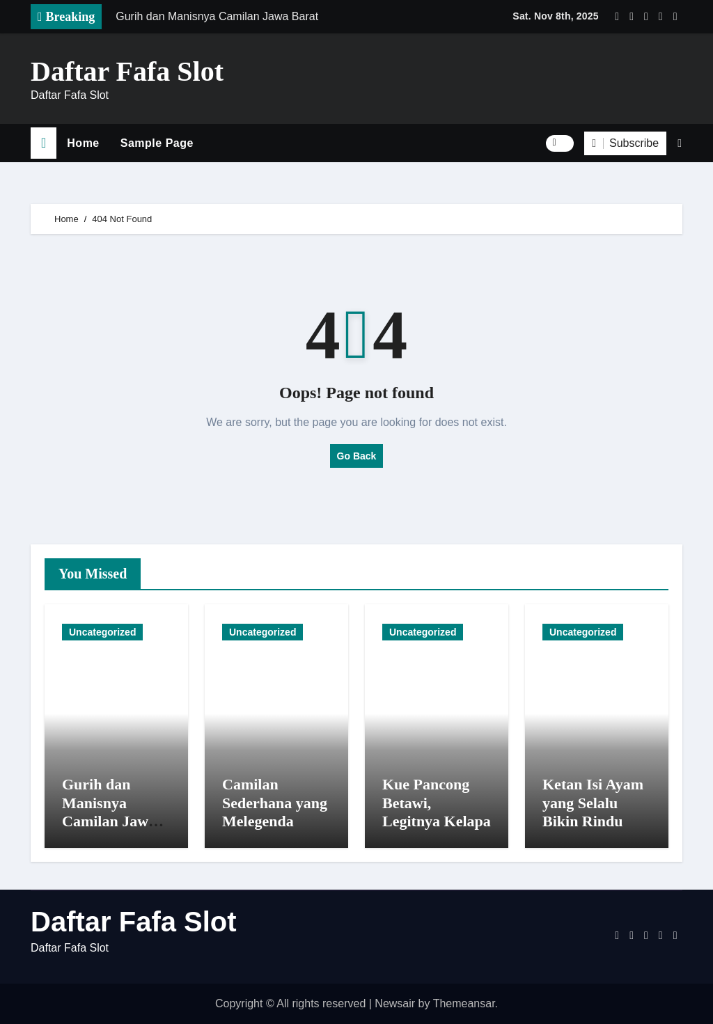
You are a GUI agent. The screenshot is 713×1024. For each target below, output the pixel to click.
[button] (679, 143)
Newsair (395, 1003)
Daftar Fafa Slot (127, 71)
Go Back (357, 456)
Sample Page (157, 143)
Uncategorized (102, 632)
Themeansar (464, 1003)
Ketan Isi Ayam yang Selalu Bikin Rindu (592, 802)
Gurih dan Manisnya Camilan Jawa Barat (109, 811)
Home (83, 143)
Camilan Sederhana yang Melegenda (274, 802)
